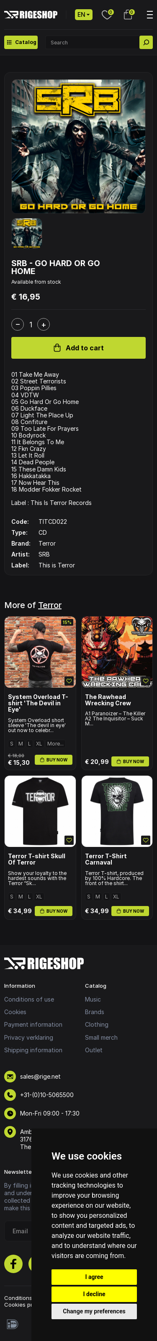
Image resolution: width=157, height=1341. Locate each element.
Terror (50, 605)
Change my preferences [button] (94, 1311)
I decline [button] (94, 1294)
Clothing (96, 1024)
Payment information (33, 1024)
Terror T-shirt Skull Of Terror (36, 859)
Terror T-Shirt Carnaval (106, 859)
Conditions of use (29, 999)
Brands (94, 1011)
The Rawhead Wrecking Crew (108, 700)
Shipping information (33, 1050)
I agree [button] (94, 1277)
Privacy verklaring (28, 1037)
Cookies (15, 1011)
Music (93, 999)
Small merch (101, 1037)
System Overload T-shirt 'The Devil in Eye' (38, 703)
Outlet (94, 1050)
